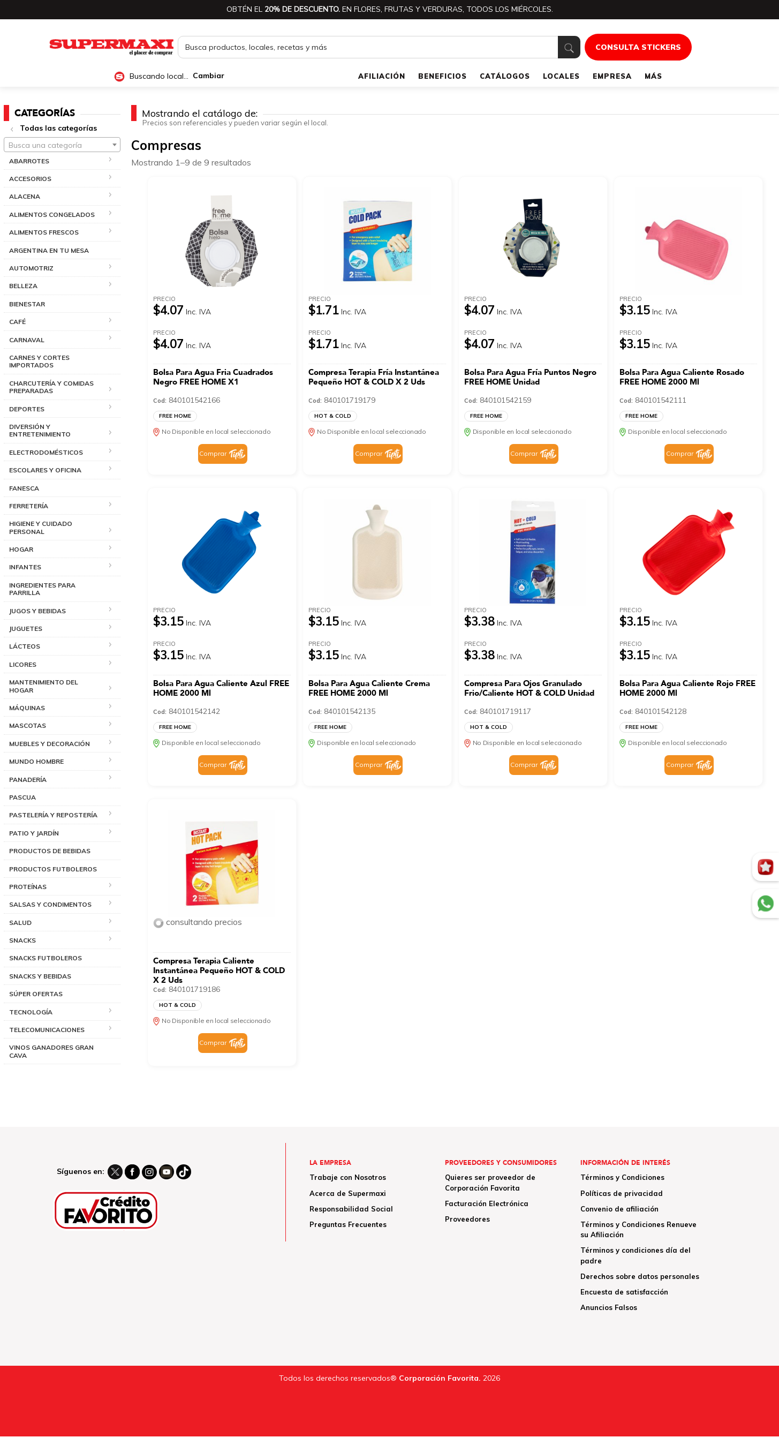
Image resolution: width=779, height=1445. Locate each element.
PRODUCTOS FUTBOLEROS (53, 869)
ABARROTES (29, 161)
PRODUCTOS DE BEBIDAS (49, 851)
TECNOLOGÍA (30, 1012)
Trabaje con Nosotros (347, 1177)
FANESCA (24, 488)
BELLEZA (23, 286)
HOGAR (21, 549)
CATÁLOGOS (505, 76)
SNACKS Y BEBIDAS (40, 976)
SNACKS (22, 940)
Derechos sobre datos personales (639, 1276)
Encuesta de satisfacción (624, 1292)
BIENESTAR (27, 304)
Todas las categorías (58, 128)
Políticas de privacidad (621, 1193)
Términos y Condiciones (622, 1177)
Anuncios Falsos (608, 1307)
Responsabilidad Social (351, 1209)
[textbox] (62, 145)
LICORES (22, 664)
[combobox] (62, 144)
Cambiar (208, 75)
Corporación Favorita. (440, 1378)
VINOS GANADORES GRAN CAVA (51, 1051)
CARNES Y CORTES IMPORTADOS (39, 361)
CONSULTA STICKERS (638, 47)
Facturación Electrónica (486, 1203)
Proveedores (467, 1219)
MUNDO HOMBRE (36, 761)
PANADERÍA (28, 780)
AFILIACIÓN (381, 76)
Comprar (212, 453)
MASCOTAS (27, 725)
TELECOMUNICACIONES (47, 1030)
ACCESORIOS (30, 179)
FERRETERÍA (28, 506)
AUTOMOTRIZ (31, 268)
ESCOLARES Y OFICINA (45, 470)
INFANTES (25, 567)
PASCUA (22, 797)
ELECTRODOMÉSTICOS (46, 452)
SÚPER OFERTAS (36, 994)
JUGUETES (25, 628)
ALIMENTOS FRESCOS (44, 232)
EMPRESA (612, 76)
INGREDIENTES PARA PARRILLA (42, 589)
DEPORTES (26, 409)
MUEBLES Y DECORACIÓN (49, 744)
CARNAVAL (26, 340)
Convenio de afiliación (619, 1209)
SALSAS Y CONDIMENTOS (50, 904)
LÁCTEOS (24, 646)
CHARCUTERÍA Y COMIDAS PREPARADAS (51, 387)
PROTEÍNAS (28, 887)
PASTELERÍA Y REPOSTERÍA (53, 815)
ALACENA (24, 196)
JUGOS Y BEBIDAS (37, 611)
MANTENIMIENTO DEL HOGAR (43, 686)
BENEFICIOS (442, 76)
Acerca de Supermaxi (347, 1193)
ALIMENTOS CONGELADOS (52, 214)
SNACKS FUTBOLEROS (45, 958)
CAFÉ (17, 322)
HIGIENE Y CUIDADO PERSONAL (40, 527)
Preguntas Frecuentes (348, 1224)
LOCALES (561, 76)
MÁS (653, 76)
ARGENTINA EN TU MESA (49, 250)
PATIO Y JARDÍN (34, 833)
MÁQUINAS (27, 708)
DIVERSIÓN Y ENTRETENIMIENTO (40, 430)
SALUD (20, 923)
